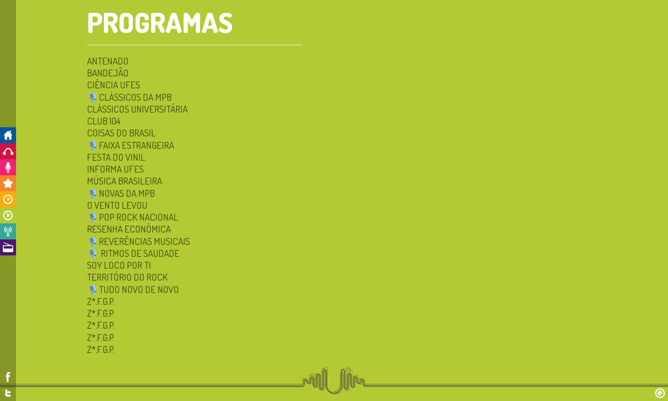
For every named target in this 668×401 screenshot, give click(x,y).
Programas (8, 215)
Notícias (8, 231)
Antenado (108, 60)
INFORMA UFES (115, 169)
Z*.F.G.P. (100, 301)
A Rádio (8, 247)
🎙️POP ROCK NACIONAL (132, 217)
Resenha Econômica (129, 228)
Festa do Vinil (116, 157)
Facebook (8, 377)
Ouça (8, 151)
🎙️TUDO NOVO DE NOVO (133, 289)
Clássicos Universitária (137, 109)
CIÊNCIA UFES (113, 84)
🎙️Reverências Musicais (138, 241)
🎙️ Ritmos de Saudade (133, 253)
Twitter (8, 393)
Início (8, 135)
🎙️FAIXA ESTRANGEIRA (130, 145)
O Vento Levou (117, 205)
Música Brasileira (124, 180)
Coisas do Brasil (121, 132)
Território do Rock (127, 277)
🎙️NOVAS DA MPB (121, 193)
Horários (8, 199)
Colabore (8, 167)
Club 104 (103, 120)
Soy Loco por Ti (119, 265)
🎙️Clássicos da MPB (129, 97)
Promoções (8, 183)
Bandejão (108, 72)
